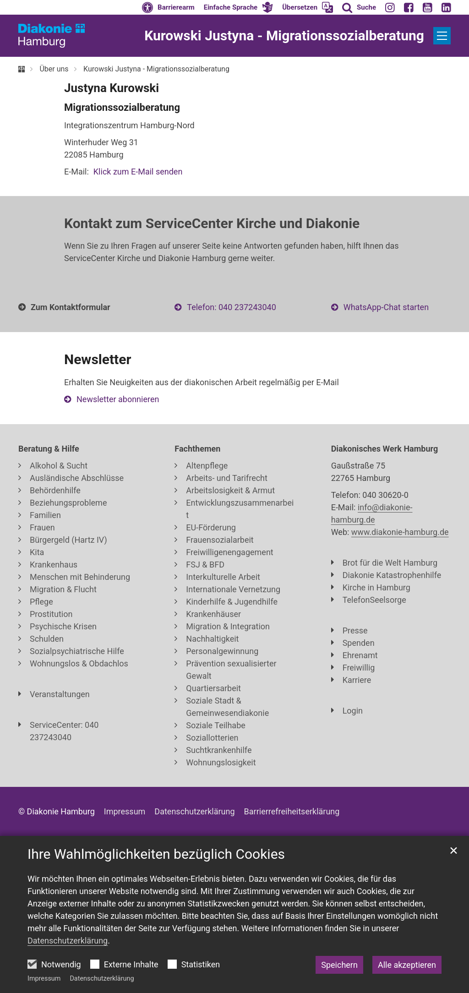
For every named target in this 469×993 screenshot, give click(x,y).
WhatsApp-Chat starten (386, 307)
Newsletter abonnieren (117, 399)
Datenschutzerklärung (102, 978)
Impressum (43, 978)
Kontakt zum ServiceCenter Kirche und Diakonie (212, 223)
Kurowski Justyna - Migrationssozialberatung (156, 69)
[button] (238, 7)
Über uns (53, 69)
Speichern (339, 965)
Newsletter (97, 359)
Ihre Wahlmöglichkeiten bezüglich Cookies (156, 854)
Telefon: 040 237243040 (231, 307)
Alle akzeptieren (407, 965)
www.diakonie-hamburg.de (400, 532)
